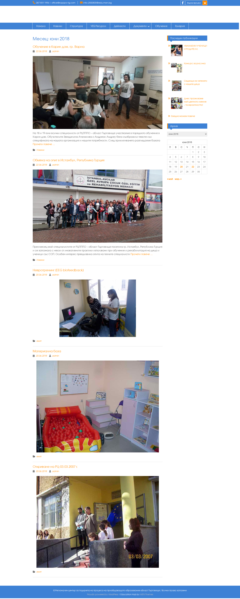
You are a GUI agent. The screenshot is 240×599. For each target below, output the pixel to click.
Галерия (180, 26)
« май (170, 179)
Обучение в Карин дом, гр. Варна (58, 47)
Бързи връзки (194, 3)
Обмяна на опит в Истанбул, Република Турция (68, 161)
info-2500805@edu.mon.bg (97, 2)
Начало (41, 26)
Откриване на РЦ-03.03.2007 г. (55, 467)
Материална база (47, 352)
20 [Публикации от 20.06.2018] (181, 167)
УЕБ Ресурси (99, 26)
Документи (140, 26)
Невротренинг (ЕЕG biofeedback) (58, 271)
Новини (58, 26)
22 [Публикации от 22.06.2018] (193, 167)
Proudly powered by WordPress (102, 595)
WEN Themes (146, 595)
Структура (76, 26)
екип (38, 341)
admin (55, 52)
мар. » (178, 179)
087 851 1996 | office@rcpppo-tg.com (55, 2)
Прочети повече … (44, 144)
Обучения (162, 26)
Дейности (120, 26)
